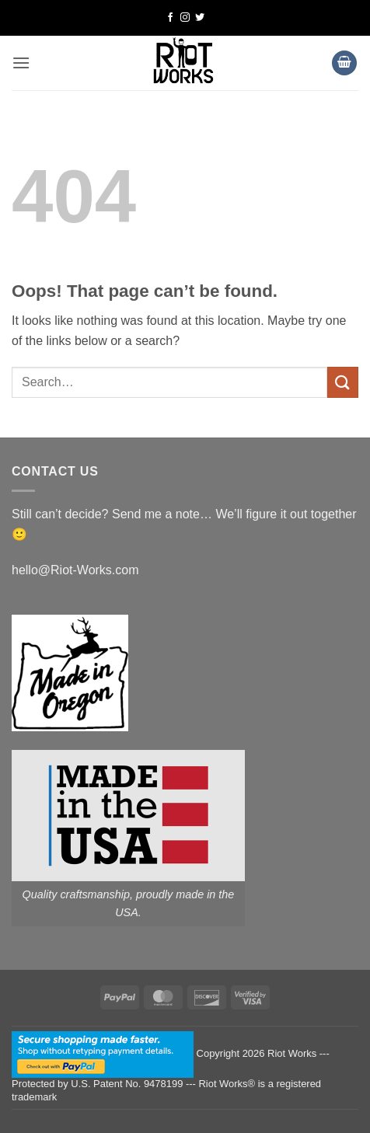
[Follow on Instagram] (185, 17)
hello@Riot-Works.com (75, 570)
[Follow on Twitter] (199, 17)
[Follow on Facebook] (170, 17)
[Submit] (342, 382)
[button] (21, 63)
